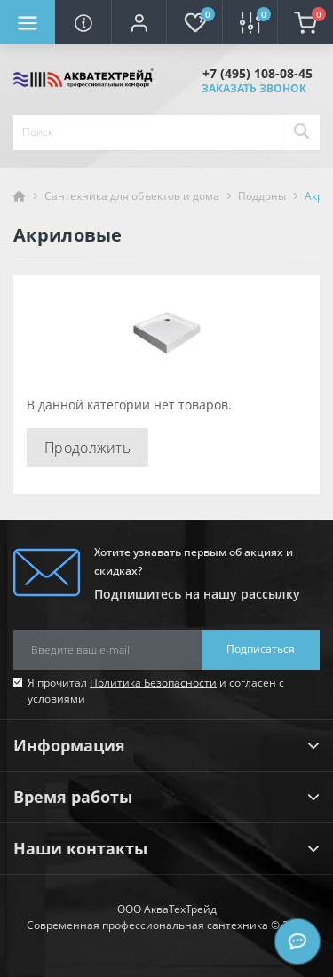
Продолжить (87, 447)
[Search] (301, 132)
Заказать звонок (254, 88)
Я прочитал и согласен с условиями (156, 690)
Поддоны (262, 195)
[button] (138, 22)
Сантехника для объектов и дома (131, 195)
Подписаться (260, 648)
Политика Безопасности (153, 682)
